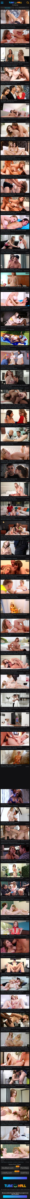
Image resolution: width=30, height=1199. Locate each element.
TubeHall (15, 2)
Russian (12, 578)
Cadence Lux (4, 159)
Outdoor (20, 519)
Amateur (8, 974)
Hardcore (13, 233)
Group (8, 578)
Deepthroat (9, 65)
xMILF (27, 349)
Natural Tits (14, 83)
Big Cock (8, 83)
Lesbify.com (10, 1172)
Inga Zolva (3, 578)
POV (14, 480)
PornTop (27, 45)
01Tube (27, 368)
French (2, 233)
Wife (2, 195)
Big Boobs (7, 45)
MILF (19, 159)
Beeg (28, 27)
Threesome (15, 177)
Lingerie (8, 27)
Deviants (27, 290)
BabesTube (26, 65)
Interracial (13, 349)
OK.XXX (27, 329)
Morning (8, 635)
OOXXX (27, 121)
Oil (12, 309)
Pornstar (20, 270)
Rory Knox (3, 519)
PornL (27, 578)
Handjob (12, 45)
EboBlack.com (10, 1167)
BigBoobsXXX (26, 309)
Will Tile (3, 1030)
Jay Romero (4, 270)
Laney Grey (3, 691)
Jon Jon (9, 407)
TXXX (27, 213)
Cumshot (3, 27)
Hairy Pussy (23, 539)
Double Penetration (19, 578)
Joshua (3, 597)
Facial (2, 45)
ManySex (27, 195)
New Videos (7, 7)
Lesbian (15, 159)
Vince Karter (4, 653)
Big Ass (14, 213)
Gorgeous (10, 1124)
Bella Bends (4, 1011)
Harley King (3, 407)
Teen (7, 329)
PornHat (27, 83)
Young (2, 290)
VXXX (27, 177)
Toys (12, 444)
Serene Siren (10, 1011)
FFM (7, 101)
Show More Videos (15, 1178)
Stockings (13, 27)
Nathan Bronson (4, 843)
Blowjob (13, 139)
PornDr (27, 233)
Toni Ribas (3, 1050)
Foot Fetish (3, 499)
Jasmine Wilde (10, 539)
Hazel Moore (4, 918)
